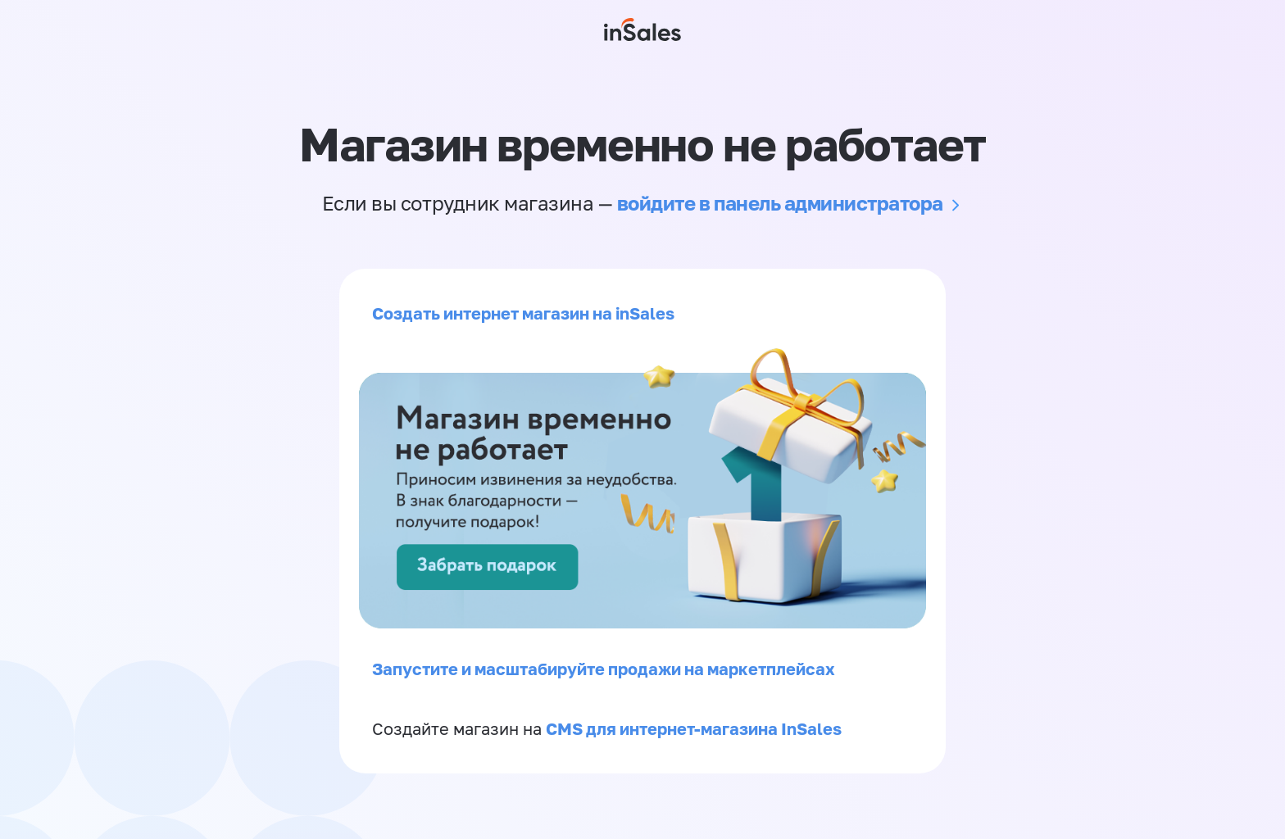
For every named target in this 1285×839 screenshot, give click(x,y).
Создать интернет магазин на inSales (523, 313)
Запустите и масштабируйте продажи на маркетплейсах (603, 668)
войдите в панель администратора (780, 203)
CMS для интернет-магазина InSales (694, 728)
